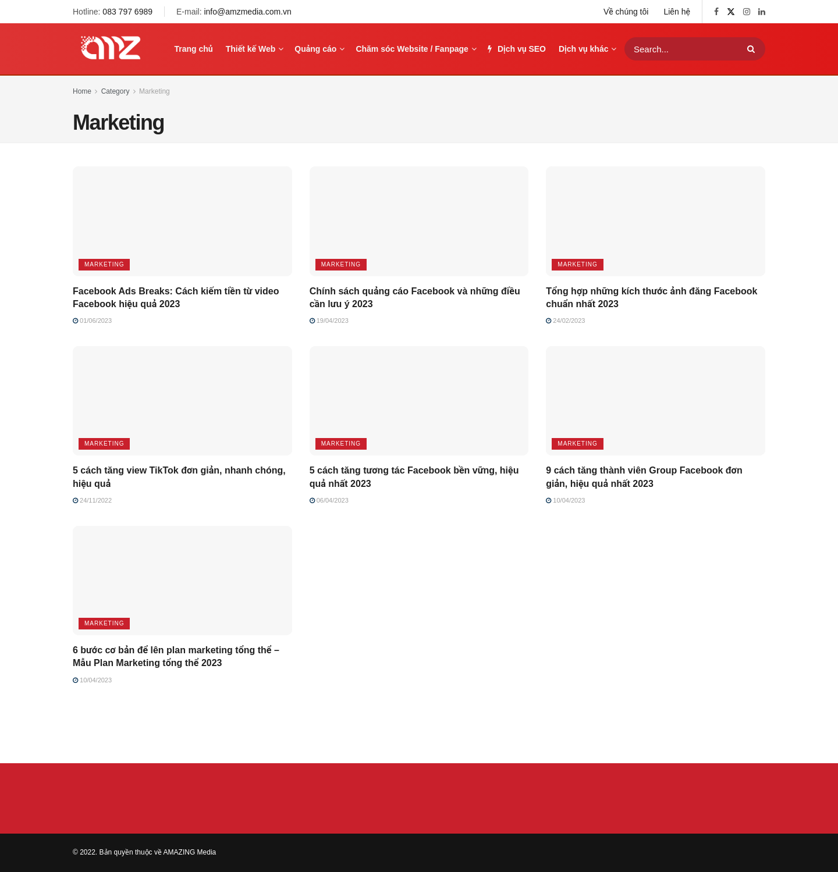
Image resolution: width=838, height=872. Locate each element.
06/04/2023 (329, 500)
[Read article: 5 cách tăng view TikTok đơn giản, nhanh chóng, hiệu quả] (182, 400)
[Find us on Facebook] (716, 11)
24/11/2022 (92, 500)
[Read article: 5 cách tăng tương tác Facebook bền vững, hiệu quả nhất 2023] (419, 400)
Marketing (154, 91)
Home (82, 91)
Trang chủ (194, 49)
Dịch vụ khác (583, 49)
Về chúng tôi (625, 11)
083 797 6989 (127, 11)
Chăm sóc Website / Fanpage (412, 49)
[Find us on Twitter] (731, 11)
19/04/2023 (329, 320)
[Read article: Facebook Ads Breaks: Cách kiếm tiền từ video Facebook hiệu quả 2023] (182, 221)
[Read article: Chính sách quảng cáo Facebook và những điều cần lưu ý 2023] (419, 221)
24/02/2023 (565, 320)
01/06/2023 (92, 320)
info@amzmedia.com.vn (247, 11)
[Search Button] (753, 48)
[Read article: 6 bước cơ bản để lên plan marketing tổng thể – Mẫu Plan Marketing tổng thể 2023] (182, 580)
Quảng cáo (315, 49)
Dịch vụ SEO (517, 49)
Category (115, 91)
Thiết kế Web (251, 49)
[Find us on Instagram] (746, 11)
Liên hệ (676, 11)
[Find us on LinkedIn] (761, 11)
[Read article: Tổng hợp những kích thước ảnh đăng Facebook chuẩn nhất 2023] (655, 221)
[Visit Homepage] (110, 48)
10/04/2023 (565, 500)
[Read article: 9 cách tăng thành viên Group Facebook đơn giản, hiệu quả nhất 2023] (655, 400)
